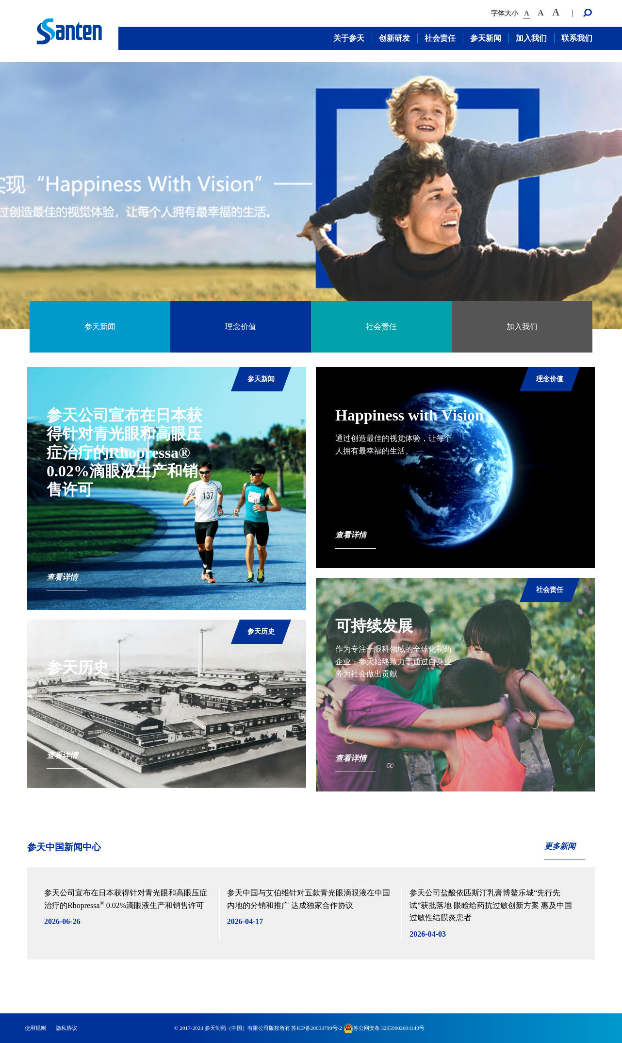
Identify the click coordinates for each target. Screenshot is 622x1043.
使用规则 (35, 1028)
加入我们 (531, 38)
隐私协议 (66, 1028)
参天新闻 (485, 38)
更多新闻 (559, 846)
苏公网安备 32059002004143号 (384, 1028)
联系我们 (576, 38)
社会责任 (440, 38)
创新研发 (394, 38)
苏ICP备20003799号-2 (316, 1028)
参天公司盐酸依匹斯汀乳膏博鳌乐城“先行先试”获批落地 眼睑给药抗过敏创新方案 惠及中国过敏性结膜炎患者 (490, 905)
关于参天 (348, 38)
